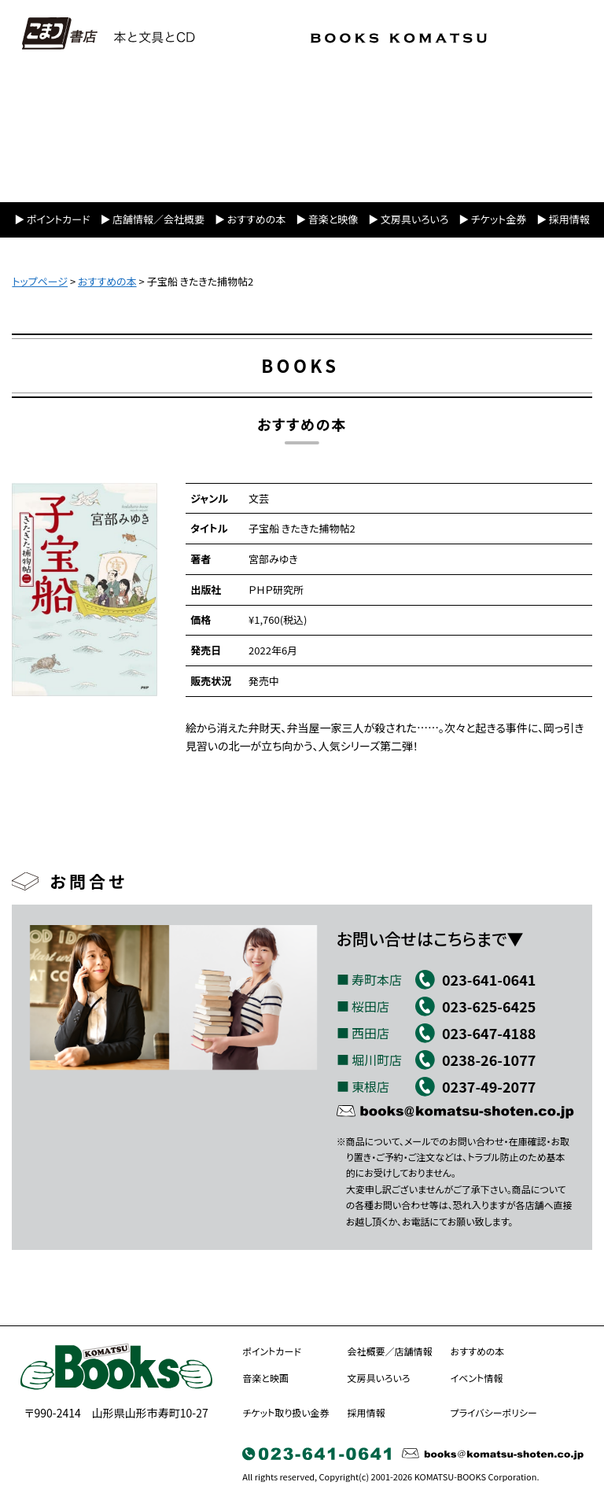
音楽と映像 (333, 219)
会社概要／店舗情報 (390, 1351)
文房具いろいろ (414, 219)
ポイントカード (58, 219)
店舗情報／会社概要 (158, 219)
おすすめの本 (256, 219)
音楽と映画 (265, 1377)
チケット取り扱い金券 (285, 1412)
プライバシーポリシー (494, 1412)
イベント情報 (477, 1377)
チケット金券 (498, 219)
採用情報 (569, 219)
